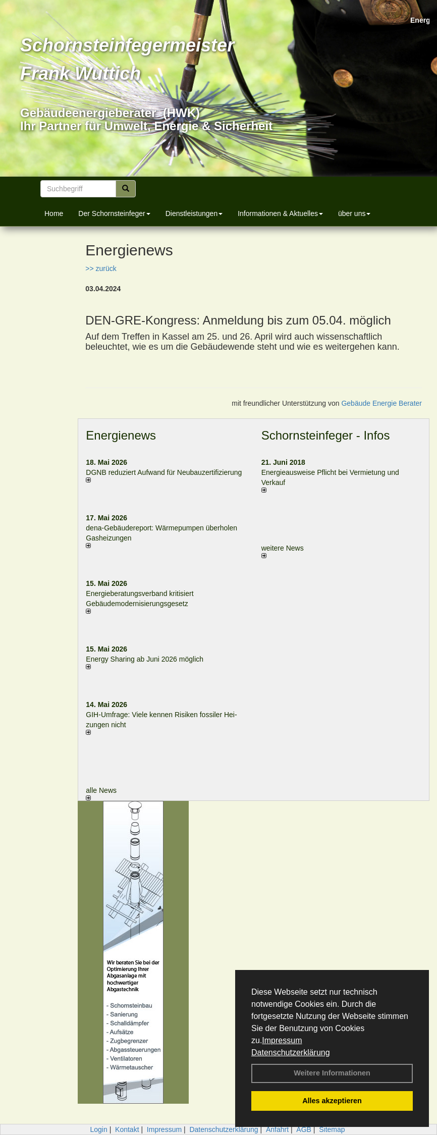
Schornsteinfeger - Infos (325, 435)
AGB (303, 1129)
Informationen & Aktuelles (280, 213)
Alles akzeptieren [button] (332, 1101)
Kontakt (127, 1129)
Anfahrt (277, 1129)
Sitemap (332, 1129)
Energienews (121, 435)
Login (98, 1129)
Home (53, 213)
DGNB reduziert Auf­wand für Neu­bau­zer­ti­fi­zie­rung (164, 472)
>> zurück (100, 268)
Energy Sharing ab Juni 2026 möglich (144, 659)
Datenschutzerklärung (290, 1052)
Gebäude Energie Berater (381, 403)
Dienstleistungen (194, 213)
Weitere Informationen (332, 1073)
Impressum (282, 1040)
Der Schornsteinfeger (114, 213)
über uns (354, 213)
